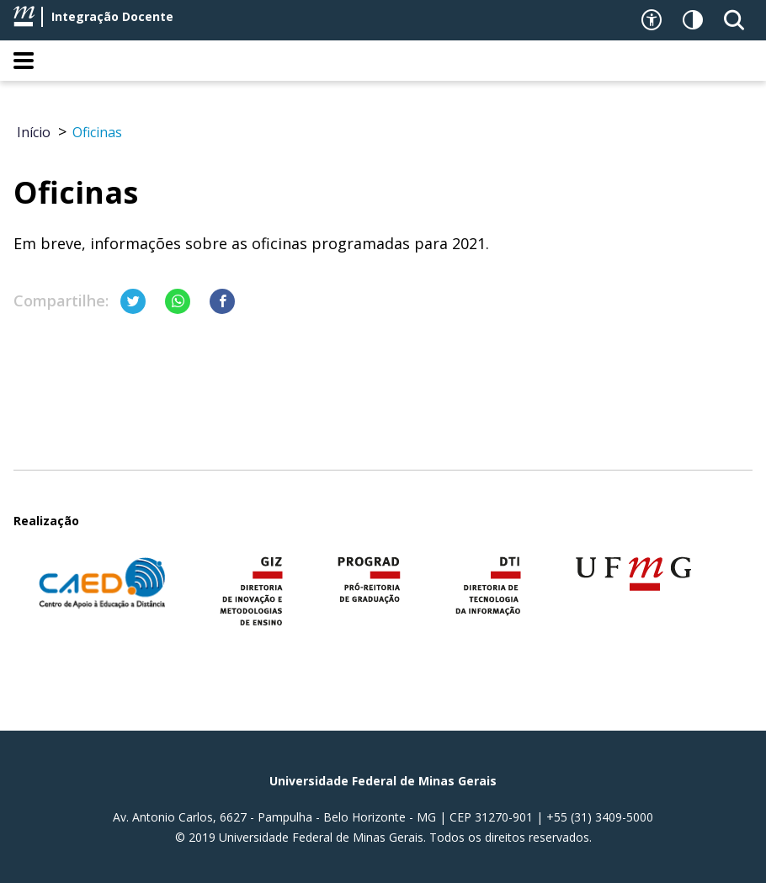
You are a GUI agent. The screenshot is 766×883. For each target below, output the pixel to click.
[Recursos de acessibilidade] (651, 20)
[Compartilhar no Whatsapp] (177, 301)
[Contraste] (692, 20)
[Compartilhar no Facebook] (222, 301)
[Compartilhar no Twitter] (133, 301)
